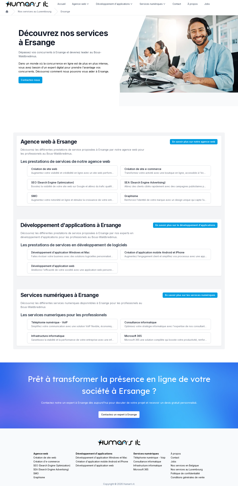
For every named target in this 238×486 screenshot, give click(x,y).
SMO (36, 473)
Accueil (61, 3)
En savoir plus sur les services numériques (190, 295)
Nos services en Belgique (185, 465)
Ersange (65, 11)
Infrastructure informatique (147, 465)
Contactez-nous (30, 80)
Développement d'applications (94, 453)
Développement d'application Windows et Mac (101, 457)
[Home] (26, 4)
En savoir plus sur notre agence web (193, 141)
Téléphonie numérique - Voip (149, 457)
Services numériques (146, 453)
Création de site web (44, 457)
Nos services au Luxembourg (34, 11)
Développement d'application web (95, 465)
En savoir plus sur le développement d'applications (185, 225)
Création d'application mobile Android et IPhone (102, 461)
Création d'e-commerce (46, 461)
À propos (193, 3)
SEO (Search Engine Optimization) (51, 465)
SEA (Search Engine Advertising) (51, 469)
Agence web (40, 453)
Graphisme (39, 477)
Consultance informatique (147, 461)
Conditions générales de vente (188, 477)
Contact (177, 3)
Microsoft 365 (140, 469)
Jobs (207, 3)
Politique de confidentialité (185, 473)
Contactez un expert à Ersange (119, 414)
